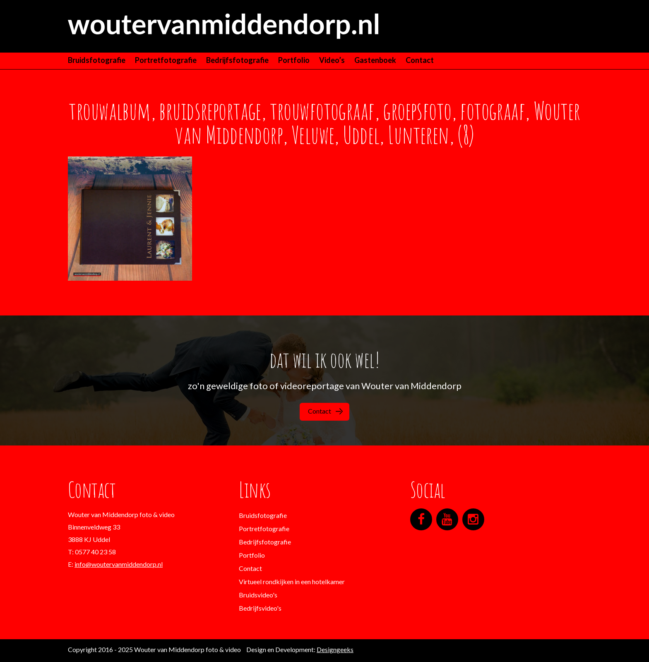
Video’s (332, 60)
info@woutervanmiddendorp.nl (119, 564)
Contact (420, 60)
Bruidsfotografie (96, 60)
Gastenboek (375, 60)
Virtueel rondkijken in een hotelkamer (292, 581)
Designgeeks (335, 649)
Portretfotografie (166, 60)
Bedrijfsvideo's (260, 608)
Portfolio (294, 60)
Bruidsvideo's (258, 595)
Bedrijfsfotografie (237, 60)
